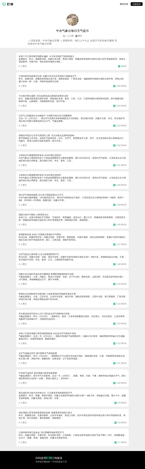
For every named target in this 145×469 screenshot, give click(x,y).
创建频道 (136, 4)
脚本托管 (124, 4)
